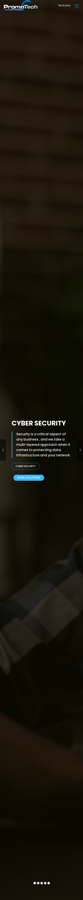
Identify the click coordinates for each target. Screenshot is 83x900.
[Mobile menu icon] (76, 6)
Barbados (65, 5)
